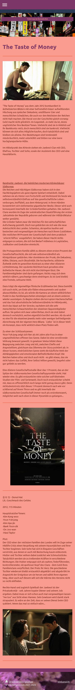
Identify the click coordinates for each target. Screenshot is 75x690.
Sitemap (29, 681)
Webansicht (64, 681)
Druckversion (14, 681)
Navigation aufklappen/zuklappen (37, 5)
